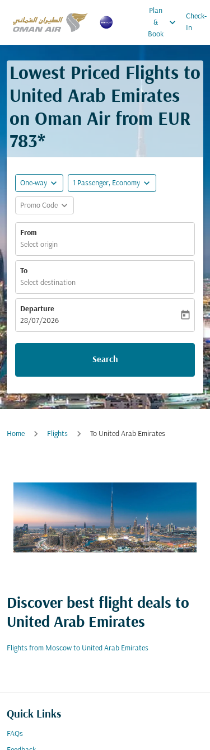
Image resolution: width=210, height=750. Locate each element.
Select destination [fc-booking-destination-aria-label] (48, 283)
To (23, 271)
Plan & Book (164, 22)
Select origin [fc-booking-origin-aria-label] (39, 245)
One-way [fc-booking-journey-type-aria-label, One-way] (33, 183)
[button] (112, 183)
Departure (37, 309)
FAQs (15, 734)
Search (105, 359)
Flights (57, 434)
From (28, 233)
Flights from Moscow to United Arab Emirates (77, 648)
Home (16, 434)
